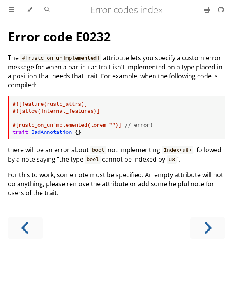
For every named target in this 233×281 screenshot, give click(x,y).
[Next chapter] (207, 228)
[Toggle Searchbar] (47, 10)
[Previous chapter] (25, 228)
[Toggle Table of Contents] (11, 10)
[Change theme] (29, 10)
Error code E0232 (59, 36)
